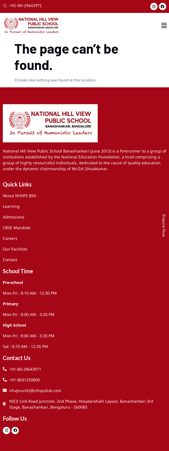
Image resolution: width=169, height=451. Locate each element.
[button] (164, 25)
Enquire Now (163, 225)
